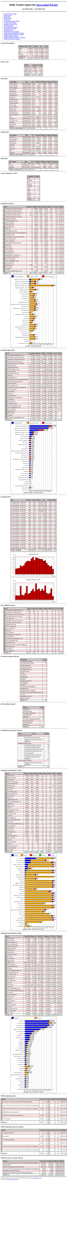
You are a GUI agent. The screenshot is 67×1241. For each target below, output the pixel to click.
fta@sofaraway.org (37, 1178)
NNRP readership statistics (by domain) (14, 37)
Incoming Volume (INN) (10, 24)
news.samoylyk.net (47, 4)
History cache (7, 15)
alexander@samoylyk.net (12, 1179)
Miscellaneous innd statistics (11, 31)
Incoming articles (8, 25)
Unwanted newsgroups (10, 28)
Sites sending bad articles (11, 27)
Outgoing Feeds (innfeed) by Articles (14, 33)
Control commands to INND (11, 21)
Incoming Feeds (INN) (10, 22)
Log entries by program (10, 13)
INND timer (7, 16)
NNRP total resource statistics (12, 39)
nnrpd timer (7, 19)
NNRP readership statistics (11, 36)
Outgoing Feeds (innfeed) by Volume (14, 34)
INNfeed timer (8, 18)
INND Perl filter (8, 30)
